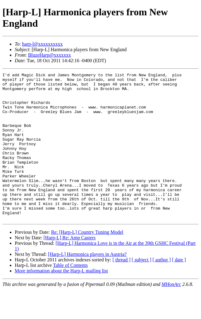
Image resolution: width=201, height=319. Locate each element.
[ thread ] (121, 289)
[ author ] (162, 289)
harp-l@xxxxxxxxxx (42, 44)
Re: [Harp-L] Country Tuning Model (87, 261)
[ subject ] (141, 289)
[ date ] (179, 289)
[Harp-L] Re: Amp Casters (70, 267)
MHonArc (171, 313)
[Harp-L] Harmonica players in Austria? (87, 283)
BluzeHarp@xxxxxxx (49, 55)
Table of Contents (70, 294)
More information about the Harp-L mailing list (61, 300)
